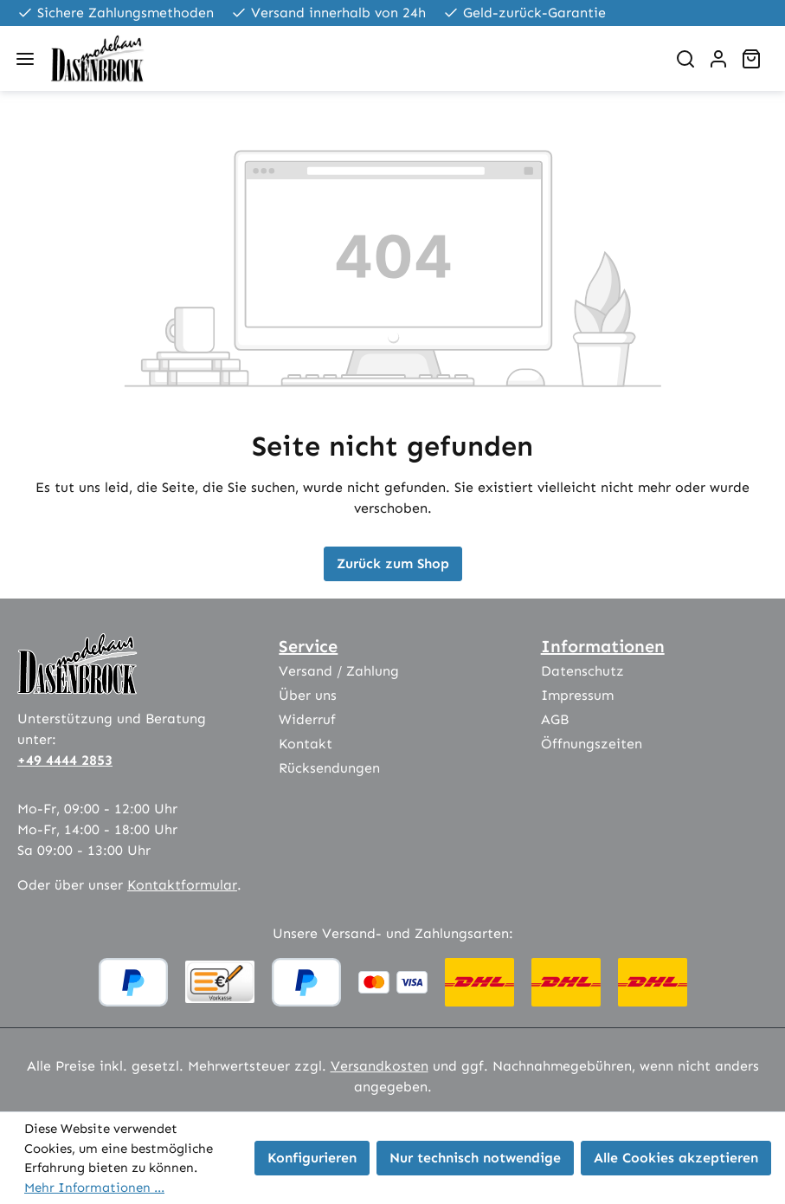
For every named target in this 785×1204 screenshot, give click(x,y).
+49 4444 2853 (65, 760)
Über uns (308, 695)
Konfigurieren (312, 1157)
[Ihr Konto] (718, 59)
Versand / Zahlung (339, 671)
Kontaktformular (182, 885)
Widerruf (307, 719)
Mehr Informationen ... (94, 1187)
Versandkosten (379, 1066)
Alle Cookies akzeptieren (676, 1157)
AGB (555, 719)
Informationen (603, 646)
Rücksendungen (329, 768)
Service (308, 646)
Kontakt (305, 743)
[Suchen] (685, 59)
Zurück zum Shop (393, 563)
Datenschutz (582, 671)
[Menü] (25, 59)
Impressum (577, 695)
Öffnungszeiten (591, 743)
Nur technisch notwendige (475, 1157)
